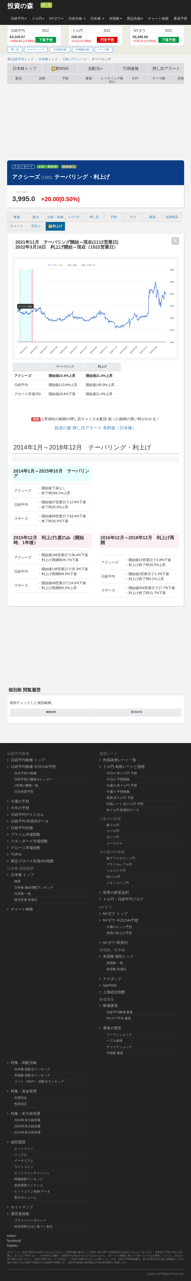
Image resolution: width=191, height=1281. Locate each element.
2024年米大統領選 (27, 1120)
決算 (42, 78)
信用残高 (171, 217)
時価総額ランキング (28, 1179)
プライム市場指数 (25, 834)
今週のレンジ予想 (119, 927)
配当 (18, 78)
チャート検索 (158, 18)
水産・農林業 (47, 166)
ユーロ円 (112, 831)
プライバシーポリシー (30, 1220)
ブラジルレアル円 (119, 864)
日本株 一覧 (22, 893)
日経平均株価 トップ (28, 760)
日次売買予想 (23, 791)
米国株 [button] (115, 18)
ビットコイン (23, 1148)
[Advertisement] (95, 123)
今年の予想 (20, 808)
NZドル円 (113, 877)
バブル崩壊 (114, 1041)
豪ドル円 (112, 825)
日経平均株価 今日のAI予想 (33, 766)
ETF (135, 78)
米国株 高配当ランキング (32, 1075)
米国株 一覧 (114, 963)
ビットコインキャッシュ (31, 1173)
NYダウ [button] (56, 18)
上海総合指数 (114, 992)
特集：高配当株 (24, 1062)
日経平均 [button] (19, 18)
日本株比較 (60, 49)
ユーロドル (114, 843)
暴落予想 (180, 18)
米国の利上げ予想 (119, 933)
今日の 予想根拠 (118, 779)
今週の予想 (20, 801)
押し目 (46, 5)
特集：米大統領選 (25, 1113)
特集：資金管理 (24, 1091)
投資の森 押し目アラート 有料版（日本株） (95, 428)
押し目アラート (166, 68)
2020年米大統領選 (27, 1126)
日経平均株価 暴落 (119, 1012)
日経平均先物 (22, 828)
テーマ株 (103, 49)
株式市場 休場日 (26, 900)
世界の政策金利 (116, 892)
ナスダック (112, 979)
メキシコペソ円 (117, 883)
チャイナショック (119, 1047)
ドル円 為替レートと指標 (124, 766)
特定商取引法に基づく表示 (33, 1226)
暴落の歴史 (112, 1028)
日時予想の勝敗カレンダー (33, 779)
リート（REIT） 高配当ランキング (39, 1081)
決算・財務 (55, 217)
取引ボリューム (25, 1197)
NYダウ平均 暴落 (118, 1018)
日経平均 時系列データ (30, 821)
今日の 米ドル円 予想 (121, 773)
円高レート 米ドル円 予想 (124, 804)
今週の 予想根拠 (118, 791)
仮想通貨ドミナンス (28, 1185)
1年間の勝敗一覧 (26, 785)
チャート (16, 226)
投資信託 (20, 1104)
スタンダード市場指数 (29, 841)
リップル (20, 1155)
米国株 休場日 (116, 969)
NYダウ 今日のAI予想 (120, 920)
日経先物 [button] (77, 18)
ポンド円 (112, 837)
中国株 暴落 (114, 1053)
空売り (36, 226)
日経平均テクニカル (27, 814)
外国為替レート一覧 (119, 760)
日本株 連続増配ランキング (34, 887)
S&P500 (110, 985)
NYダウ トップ (115, 913)
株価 (17, 217)
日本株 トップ (22, 875)
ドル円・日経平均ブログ (123, 899)
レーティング (36, 49)
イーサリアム (23, 1160)
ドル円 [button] (38, 18)
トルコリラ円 (116, 870)
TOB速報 (131, 68)
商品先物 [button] (135, 18)
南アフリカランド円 (120, 858)
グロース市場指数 (25, 848)
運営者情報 (20, 1214)
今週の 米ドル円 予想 (121, 785)
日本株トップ (24, 68)
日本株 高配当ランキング (32, 1069)
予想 (65, 78)
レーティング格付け (112, 79)
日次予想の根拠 (25, 773)
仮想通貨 (18, 1142)
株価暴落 (110, 1005)
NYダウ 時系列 (115, 942)
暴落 (89, 78)
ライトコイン (23, 1167)
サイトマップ (22, 1207)
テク (133, 217)
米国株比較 (82, 49)
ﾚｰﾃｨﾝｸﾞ (75, 217)
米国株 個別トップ (118, 956)
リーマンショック (119, 1034)
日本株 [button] (97, 18)
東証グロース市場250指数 (32, 861)
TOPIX (16, 854)
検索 (17, 881)
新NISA (59, 68)
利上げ (55, 226)
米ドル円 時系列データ (122, 810)
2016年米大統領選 (27, 1132)
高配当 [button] (95, 68)
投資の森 (20, 6)
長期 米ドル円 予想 (120, 798)
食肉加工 (68, 166)
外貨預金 (20, 1098)
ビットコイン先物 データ (32, 1191)
